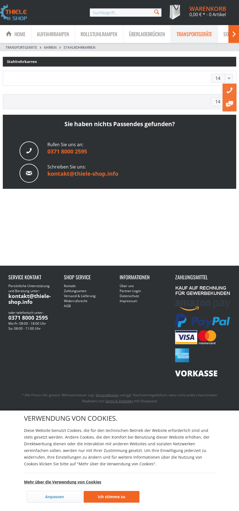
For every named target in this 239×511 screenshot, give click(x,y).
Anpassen (54, 496)
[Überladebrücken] (147, 34)
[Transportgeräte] (194, 34)
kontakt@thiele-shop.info (82, 173)
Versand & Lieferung (80, 296)
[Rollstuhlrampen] (99, 34)
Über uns (127, 285)
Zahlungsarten (75, 290)
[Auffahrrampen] (53, 34)
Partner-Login (130, 290)
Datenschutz (129, 296)
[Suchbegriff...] (125, 12)
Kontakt (70, 285)
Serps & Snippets (119, 401)
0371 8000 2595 (67, 151)
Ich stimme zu (111, 496)
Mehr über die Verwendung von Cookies (62, 482)
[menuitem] (125, 12)
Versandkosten (107, 395)
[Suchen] (156, 11)
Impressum (128, 301)
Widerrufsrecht (75, 301)
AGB (67, 306)
